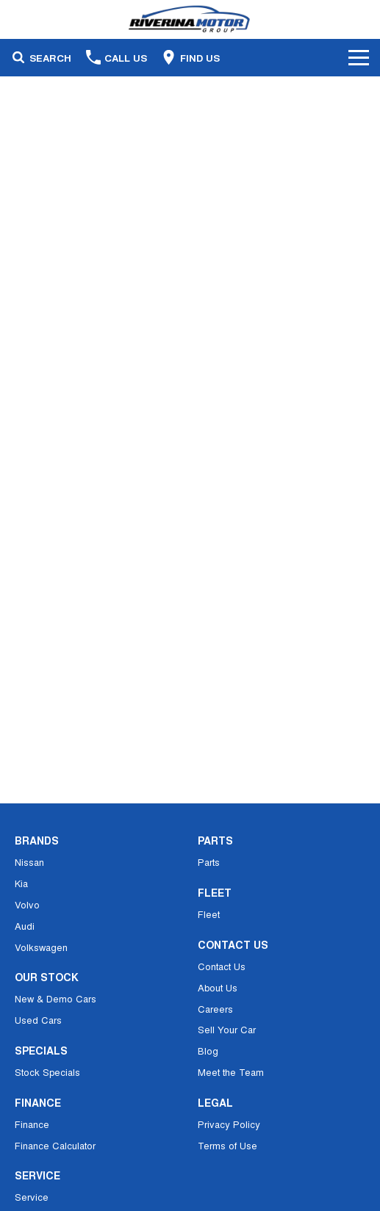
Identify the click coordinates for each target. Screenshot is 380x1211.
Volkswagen (41, 947)
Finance (32, 1124)
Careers (215, 1009)
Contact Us (221, 966)
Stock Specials (47, 1072)
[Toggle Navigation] (358, 57)
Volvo (27, 904)
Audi (25, 926)
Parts (209, 862)
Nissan (29, 862)
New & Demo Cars (55, 998)
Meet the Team (231, 1072)
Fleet (209, 914)
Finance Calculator (55, 1145)
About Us (217, 987)
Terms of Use (227, 1145)
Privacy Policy (229, 1124)
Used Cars (38, 1020)
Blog (208, 1051)
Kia (21, 883)
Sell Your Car (227, 1029)
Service (32, 1197)
